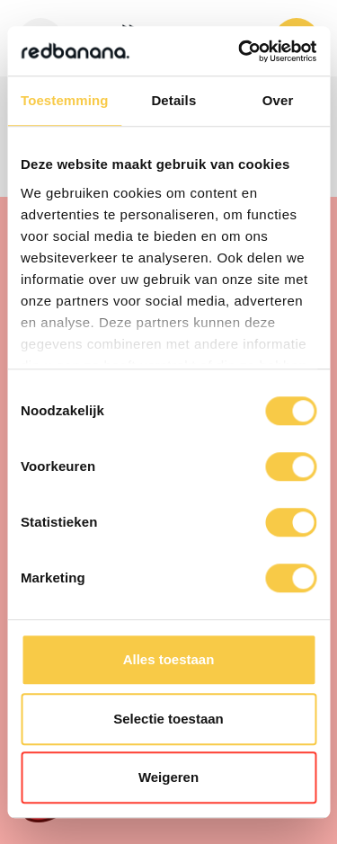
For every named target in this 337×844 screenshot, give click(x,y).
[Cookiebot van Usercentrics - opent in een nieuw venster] (240, 51)
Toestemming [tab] (65, 100)
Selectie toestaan (168, 718)
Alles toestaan (169, 659)
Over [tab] (278, 100)
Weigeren (168, 777)
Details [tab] (173, 100)
